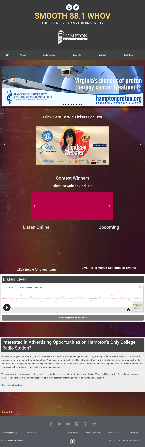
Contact (102, 55)
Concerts (76, 55)
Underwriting (49, 55)
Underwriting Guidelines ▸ (13, 385)
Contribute (128, 55)
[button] (5, 86)
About (23, 55)
